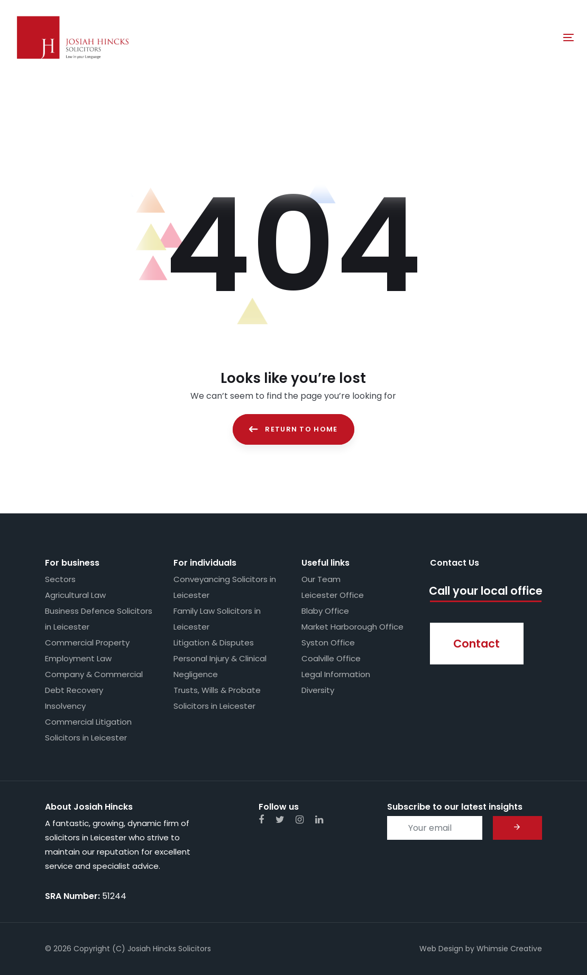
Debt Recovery (74, 690)
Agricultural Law (75, 595)
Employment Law (78, 658)
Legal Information (335, 674)
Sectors (60, 579)
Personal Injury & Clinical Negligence (220, 666)
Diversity (317, 690)
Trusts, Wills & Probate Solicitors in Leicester (217, 698)
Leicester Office (332, 595)
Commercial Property (87, 642)
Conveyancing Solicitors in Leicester (224, 587)
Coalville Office (331, 658)
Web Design (441, 948)
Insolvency (65, 705)
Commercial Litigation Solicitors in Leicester (88, 729)
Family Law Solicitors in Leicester (217, 618)
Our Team (321, 579)
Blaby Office (325, 610)
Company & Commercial (94, 674)
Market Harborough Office (352, 626)
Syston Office (328, 642)
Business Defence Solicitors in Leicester (98, 618)
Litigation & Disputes (213, 642)
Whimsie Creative (509, 948)
